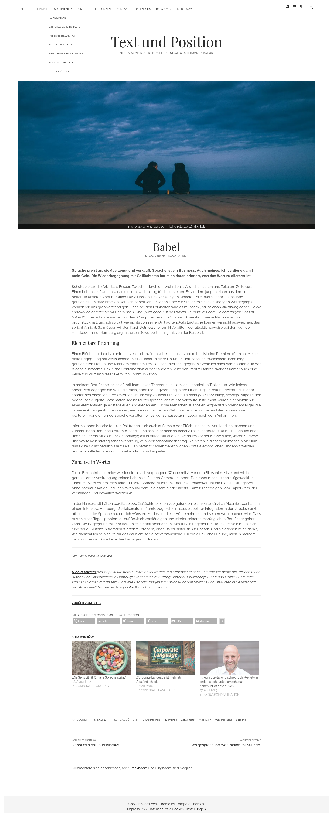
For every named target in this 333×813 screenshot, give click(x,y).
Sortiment (61, 8)
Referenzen (102, 8)
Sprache (241, 715)
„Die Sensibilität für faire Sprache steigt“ (99, 673)
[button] (84, 617)
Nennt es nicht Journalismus (95, 741)
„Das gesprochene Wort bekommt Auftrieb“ (225, 741)
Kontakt (123, 8)
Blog (24, 8)
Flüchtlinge (170, 715)
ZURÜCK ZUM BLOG (86, 599)
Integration (204, 715)
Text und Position (166, 37)
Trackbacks (138, 764)
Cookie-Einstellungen (189, 805)
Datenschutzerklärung (153, 8)
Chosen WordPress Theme (149, 800)
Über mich (41, 8)
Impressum (184, 8)
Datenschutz (158, 805)
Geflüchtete (188, 715)
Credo (82, 8)
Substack (159, 583)
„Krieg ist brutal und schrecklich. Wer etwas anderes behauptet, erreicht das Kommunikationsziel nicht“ (229, 678)
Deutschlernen (151, 715)
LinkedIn (132, 583)
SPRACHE (100, 715)
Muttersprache (223, 715)
